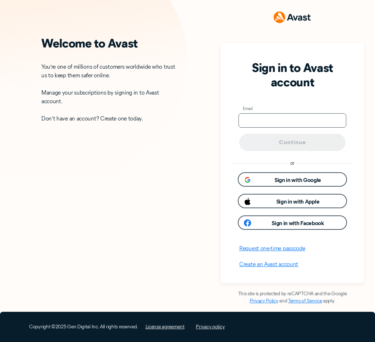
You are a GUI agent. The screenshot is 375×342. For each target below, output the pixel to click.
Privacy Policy (264, 301)
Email (248, 108)
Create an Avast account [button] (268, 264)
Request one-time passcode (272, 248)
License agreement (165, 327)
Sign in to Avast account (292, 75)
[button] (292, 179)
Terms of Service (305, 301)
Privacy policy (210, 327)
